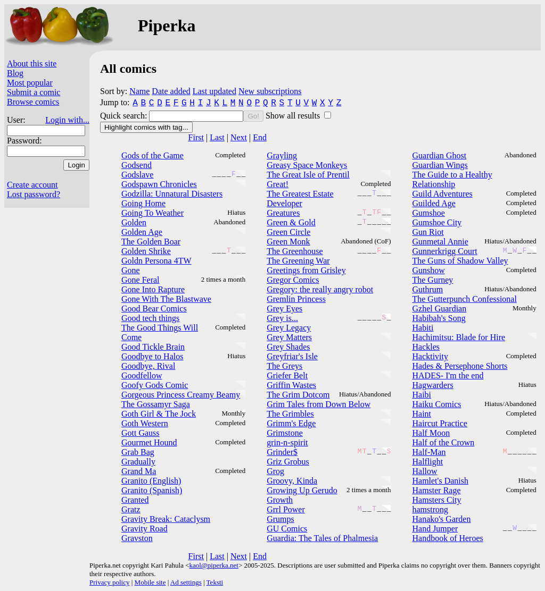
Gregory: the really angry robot (320, 289)
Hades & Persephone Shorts (459, 365)
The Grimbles (290, 413)
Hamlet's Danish (440, 480)
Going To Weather (152, 212)
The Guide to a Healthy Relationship (452, 179)
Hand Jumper (435, 528)
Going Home (143, 203)
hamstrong (430, 509)
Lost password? (33, 194)
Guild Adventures (442, 193)
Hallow (424, 471)
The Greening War (298, 260)
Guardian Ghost (439, 155)
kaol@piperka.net (213, 565)
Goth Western (144, 423)
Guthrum (427, 289)
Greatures (283, 212)
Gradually (138, 461)
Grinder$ (282, 452)
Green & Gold (291, 222)
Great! (277, 184)
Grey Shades (288, 346)
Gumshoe (428, 212)
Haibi (421, 394)
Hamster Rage (436, 490)
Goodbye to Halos (152, 356)
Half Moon (431, 432)
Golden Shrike (146, 251)
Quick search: (124, 115)
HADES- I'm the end (447, 375)
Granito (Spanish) (151, 490)
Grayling (282, 155)
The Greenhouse (295, 251)
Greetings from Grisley (306, 270)
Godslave (137, 174)
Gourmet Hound (149, 442)
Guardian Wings (439, 165)
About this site (31, 63)
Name (139, 91)
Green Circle (288, 232)
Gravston (137, 538)
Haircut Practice (439, 423)
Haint (421, 413)
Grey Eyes (284, 308)
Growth (280, 499)
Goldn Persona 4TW (156, 260)
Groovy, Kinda (292, 480)
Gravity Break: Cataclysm (165, 519)
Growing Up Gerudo (302, 490)
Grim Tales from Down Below (318, 404)
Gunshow (428, 270)
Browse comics (33, 101)
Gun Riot (427, 232)
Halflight (427, 461)
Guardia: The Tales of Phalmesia (322, 538)
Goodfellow (141, 375)
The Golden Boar (150, 241)
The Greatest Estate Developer (300, 198)
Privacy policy (109, 582)
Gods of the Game (152, 155)
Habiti (422, 327)
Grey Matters (289, 337)
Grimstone (285, 432)
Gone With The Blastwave (166, 298)
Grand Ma (138, 471)
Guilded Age (433, 203)
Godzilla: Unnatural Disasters (171, 193)
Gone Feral (140, 279)
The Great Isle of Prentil (308, 174)
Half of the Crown (443, 442)
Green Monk (288, 241)
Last (217, 137)
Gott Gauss (140, 432)
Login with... (67, 119)
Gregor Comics (293, 279)
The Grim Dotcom (298, 394)
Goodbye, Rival (148, 365)
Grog (275, 471)
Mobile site (150, 582)
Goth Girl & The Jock (158, 413)
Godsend (136, 165)
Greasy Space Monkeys (307, 165)
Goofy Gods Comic (154, 385)
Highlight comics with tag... (146, 127)
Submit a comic (33, 92)
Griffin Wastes (291, 385)
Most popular (30, 82)
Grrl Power (286, 509)
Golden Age (141, 232)
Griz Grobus (288, 461)
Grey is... (282, 318)
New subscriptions (270, 91)
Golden (133, 222)
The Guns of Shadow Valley (460, 260)
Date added (171, 91)
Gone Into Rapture (153, 289)
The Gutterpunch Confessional (464, 298)
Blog (15, 73)
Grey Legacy (289, 327)
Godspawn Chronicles (159, 184)
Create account (32, 184)
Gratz (131, 509)
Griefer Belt (287, 375)
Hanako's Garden (441, 519)
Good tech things (150, 318)
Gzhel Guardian (439, 308)
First (196, 137)
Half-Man (428, 452)
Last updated (214, 91)
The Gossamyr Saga (155, 404)
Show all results (294, 115)
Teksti (215, 582)
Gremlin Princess (296, 298)
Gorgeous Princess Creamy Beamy (180, 394)
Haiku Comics (436, 404)
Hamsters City (436, 499)
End (260, 137)
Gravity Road (144, 528)
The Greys (284, 365)
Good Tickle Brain (153, 346)
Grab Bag (137, 452)
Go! (253, 116)
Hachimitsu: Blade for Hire (458, 337)
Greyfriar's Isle (292, 356)
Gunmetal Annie (440, 241)
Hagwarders (432, 385)
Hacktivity (430, 356)
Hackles (426, 346)
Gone (130, 270)
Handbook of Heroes (447, 538)
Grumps (280, 519)
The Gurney (432, 279)
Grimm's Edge (291, 423)
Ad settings (186, 582)
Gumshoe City (436, 222)
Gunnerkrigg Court (444, 251)
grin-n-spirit (287, 442)
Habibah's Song (438, 318)
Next (238, 137)
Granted (135, 499)
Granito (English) (151, 480)
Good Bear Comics (154, 308)
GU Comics (287, 528)
